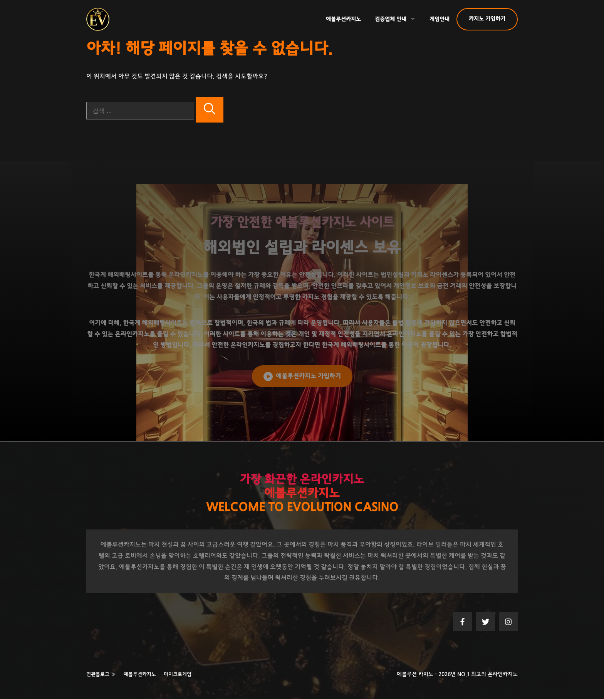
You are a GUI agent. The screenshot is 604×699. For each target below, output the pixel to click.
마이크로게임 (177, 674)
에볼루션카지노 (343, 19)
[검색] (209, 110)
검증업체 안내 (399, 19)
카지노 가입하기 (487, 19)
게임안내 (440, 19)
